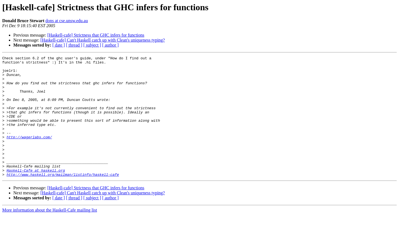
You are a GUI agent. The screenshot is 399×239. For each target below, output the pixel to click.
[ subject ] (92, 45)
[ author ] (110, 45)
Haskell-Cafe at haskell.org (36, 193)
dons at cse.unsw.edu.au (66, 20)
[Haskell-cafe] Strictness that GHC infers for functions (95, 35)
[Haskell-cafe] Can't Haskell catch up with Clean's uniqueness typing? (102, 40)
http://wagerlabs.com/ (29, 153)
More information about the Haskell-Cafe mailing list (49, 234)
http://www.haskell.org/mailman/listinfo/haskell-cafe (63, 198)
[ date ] (58, 45)
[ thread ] (74, 45)
